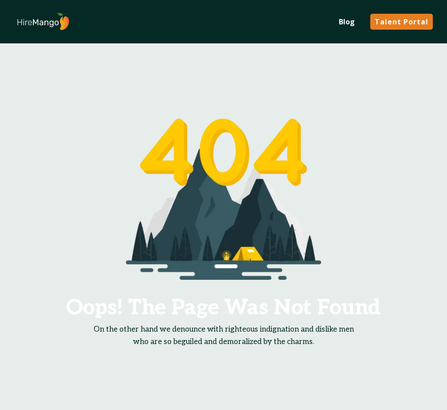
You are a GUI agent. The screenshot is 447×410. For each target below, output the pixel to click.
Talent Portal (401, 22)
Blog (347, 22)
